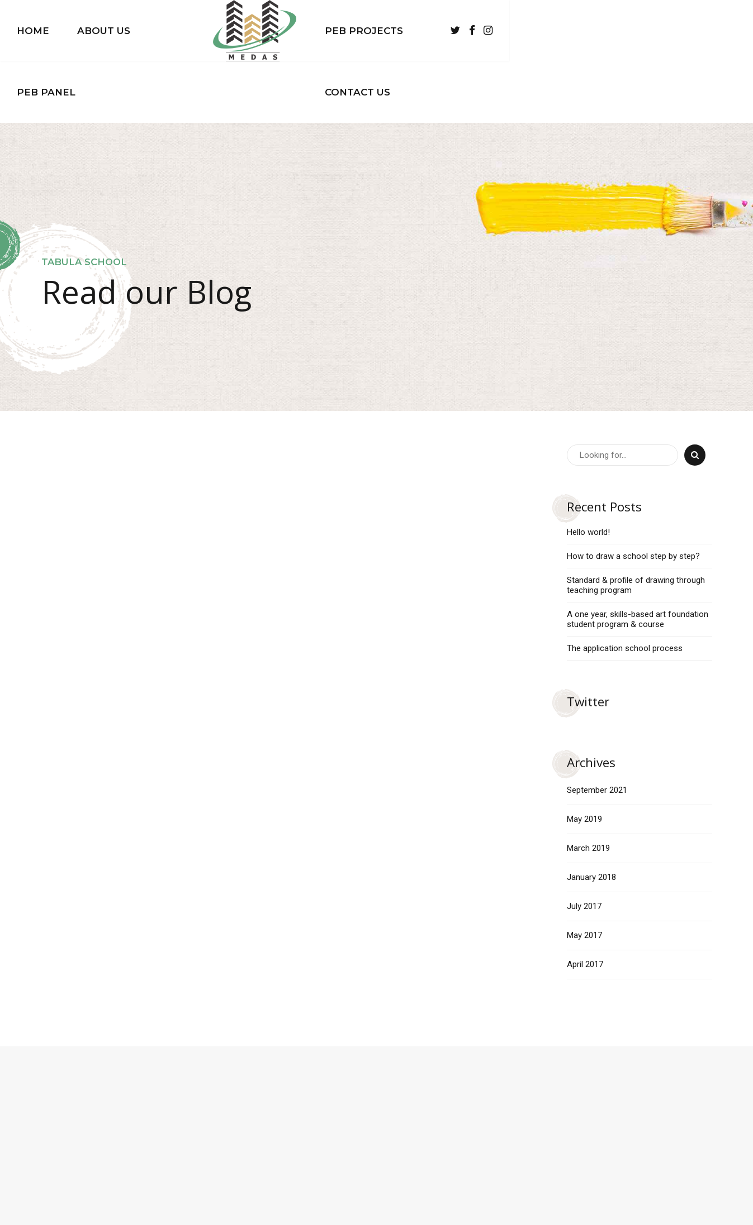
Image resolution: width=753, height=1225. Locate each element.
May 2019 (584, 758)
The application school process (625, 587)
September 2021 (597, 729)
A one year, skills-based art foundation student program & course (637, 558)
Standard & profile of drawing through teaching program (636, 524)
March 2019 (588, 787)
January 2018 (591, 816)
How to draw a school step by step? (633, 495)
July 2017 (584, 845)
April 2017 (585, 903)
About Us (193, 30)
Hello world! (588, 471)
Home (123, 30)
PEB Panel (277, 30)
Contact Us (585, 30)
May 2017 (584, 874)
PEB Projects (486, 30)
